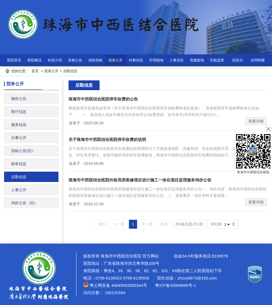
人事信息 (176, 60)
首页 (35, 71)
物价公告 (18, 98)
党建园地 (197, 60)
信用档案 (258, 60)
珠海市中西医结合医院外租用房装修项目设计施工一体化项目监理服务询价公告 (140, 180)
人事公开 (18, 190)
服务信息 (18, 124)
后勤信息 (70, 71)
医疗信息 (18, 111)
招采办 (237, 60)
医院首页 (14, 60)
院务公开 (116, 60)
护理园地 (156, 60)
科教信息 (136, 60)
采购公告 (75, 60)
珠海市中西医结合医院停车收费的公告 (103, 99)
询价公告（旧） (24, 203)
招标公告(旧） (23, 151)
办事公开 (18, 138)
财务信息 (18, 164)
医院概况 (34, 60)
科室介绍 (55, 60)
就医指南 (95, 60)
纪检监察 (217, 60)
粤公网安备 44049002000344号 (115, 285)
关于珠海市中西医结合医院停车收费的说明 (107, 139)
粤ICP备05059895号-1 (175, 285)
